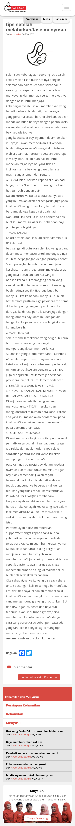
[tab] (37, 705)
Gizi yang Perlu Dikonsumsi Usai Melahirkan (35, 731)
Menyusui (14, 723)
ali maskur (16, 34)
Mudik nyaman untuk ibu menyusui (29, 775)
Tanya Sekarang (37, 818)
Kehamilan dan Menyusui (22, 697)
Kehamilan (14, 714)
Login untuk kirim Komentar (39, 677)
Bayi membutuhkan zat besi (24, 742)
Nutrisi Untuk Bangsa (21, 734)
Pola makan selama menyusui (26, 764)
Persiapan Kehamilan (23, 705)
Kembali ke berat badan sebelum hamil (32, 753)
